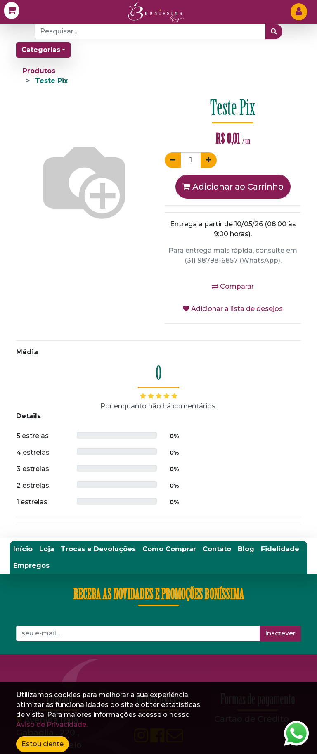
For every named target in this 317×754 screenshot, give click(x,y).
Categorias (40, 50)
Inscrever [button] (280, 633)
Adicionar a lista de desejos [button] (233, 309)
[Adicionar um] (209, 160)
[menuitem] (23, 549)
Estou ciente (42, 744)
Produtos (39, 71)
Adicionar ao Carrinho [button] (233, 187)
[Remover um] (173, 160)
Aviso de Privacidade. (52, 724)
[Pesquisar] (273, 31)
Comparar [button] (233, 286)
